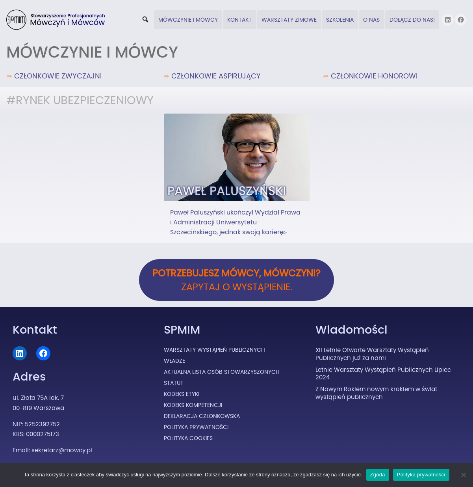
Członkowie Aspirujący (216, 76)
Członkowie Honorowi (374, 76)
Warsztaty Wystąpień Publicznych (214, 350)
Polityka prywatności (421, 475)
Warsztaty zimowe (289, 19)
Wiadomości (351, 330)
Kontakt (239, 19)
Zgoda (377, 475)
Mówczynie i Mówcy (188, 19)
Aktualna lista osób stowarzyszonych (222, 372)
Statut (174, 383)
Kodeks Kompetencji (193, 405)
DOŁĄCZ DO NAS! (412, 19)
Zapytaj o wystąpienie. (236, 280)
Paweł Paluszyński (226, 190)
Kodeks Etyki (181, 394)
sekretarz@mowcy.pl (62, 450)
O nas (371, 19)
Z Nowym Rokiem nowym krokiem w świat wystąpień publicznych (376, 393)
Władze (174, 361)
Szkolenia (340, 19)
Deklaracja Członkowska (202, 416)
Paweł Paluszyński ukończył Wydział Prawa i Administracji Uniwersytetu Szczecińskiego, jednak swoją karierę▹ (235, 222)
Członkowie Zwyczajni (58, 76)
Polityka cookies (188, 438)
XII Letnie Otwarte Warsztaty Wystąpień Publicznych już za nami (372, 354)
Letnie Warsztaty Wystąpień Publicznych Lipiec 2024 (383, 374)
